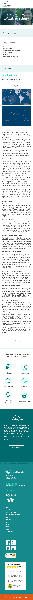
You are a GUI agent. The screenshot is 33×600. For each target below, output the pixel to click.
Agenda (7, 522)
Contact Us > (16, 452)
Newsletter (8, 519)
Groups (7, 526)
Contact (7, 529)
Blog (6, 517)
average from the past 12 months (14, 568)
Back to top (16, 341)
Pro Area (7, 524)
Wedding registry (10, 531)
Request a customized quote (16, 597)
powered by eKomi (17, 586)
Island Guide (8, 510)
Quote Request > (16, 447)
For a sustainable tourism (12, 514)
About (7, 507)
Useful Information (10, 512)
